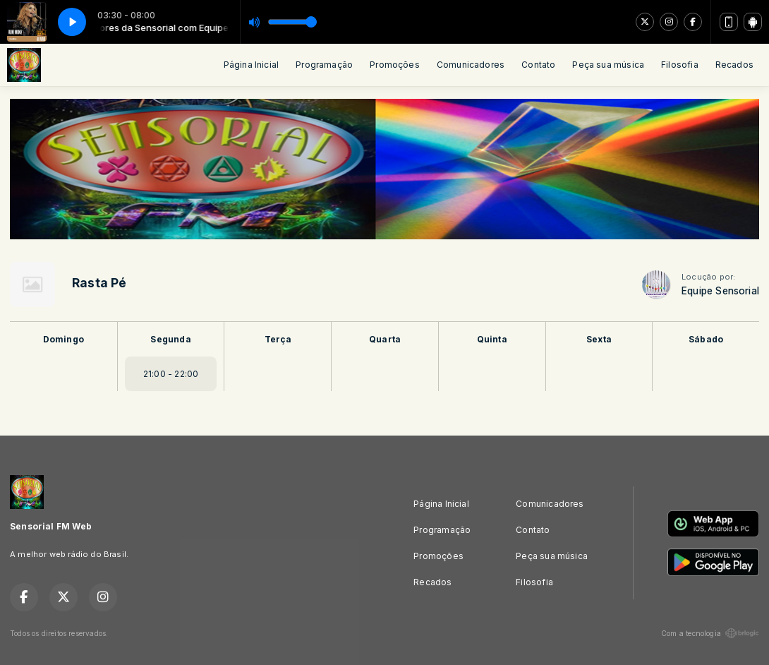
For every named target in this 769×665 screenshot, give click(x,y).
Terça (278, 339)
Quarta (385, 339)
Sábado (706, 339)
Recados (734, 64)
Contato (538, 64)
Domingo (63, 339)
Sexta (599, 339)
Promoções (395, 64)
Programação (324, 64)
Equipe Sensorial (720, 290)
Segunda (170, 339)
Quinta (492, 339)
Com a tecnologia (710, 633)
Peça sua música (608, 64)
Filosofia (679, 64)
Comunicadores (470, 64)
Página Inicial (251, 64)
